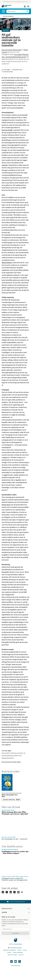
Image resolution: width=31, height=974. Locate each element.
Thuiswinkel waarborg (15, 948)
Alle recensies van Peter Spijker (11, 762)
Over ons (21, 955)
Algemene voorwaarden (9, 950)
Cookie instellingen (18, 952)
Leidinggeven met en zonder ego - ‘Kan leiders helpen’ (15, 852)
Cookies (9, 952)
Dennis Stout (17, 50)
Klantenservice (15, 908)
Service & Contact (12, 955)
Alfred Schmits (7, 263)
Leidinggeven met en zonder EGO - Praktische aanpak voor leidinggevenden (14, 879)
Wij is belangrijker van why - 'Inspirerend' (15, 839)
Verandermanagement (8, 16)
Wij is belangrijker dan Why (9, 795)
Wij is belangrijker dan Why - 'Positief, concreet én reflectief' (15, 813)
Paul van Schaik (7, 50)
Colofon (19, 950)
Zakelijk (15, 912)
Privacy (25, 950)
